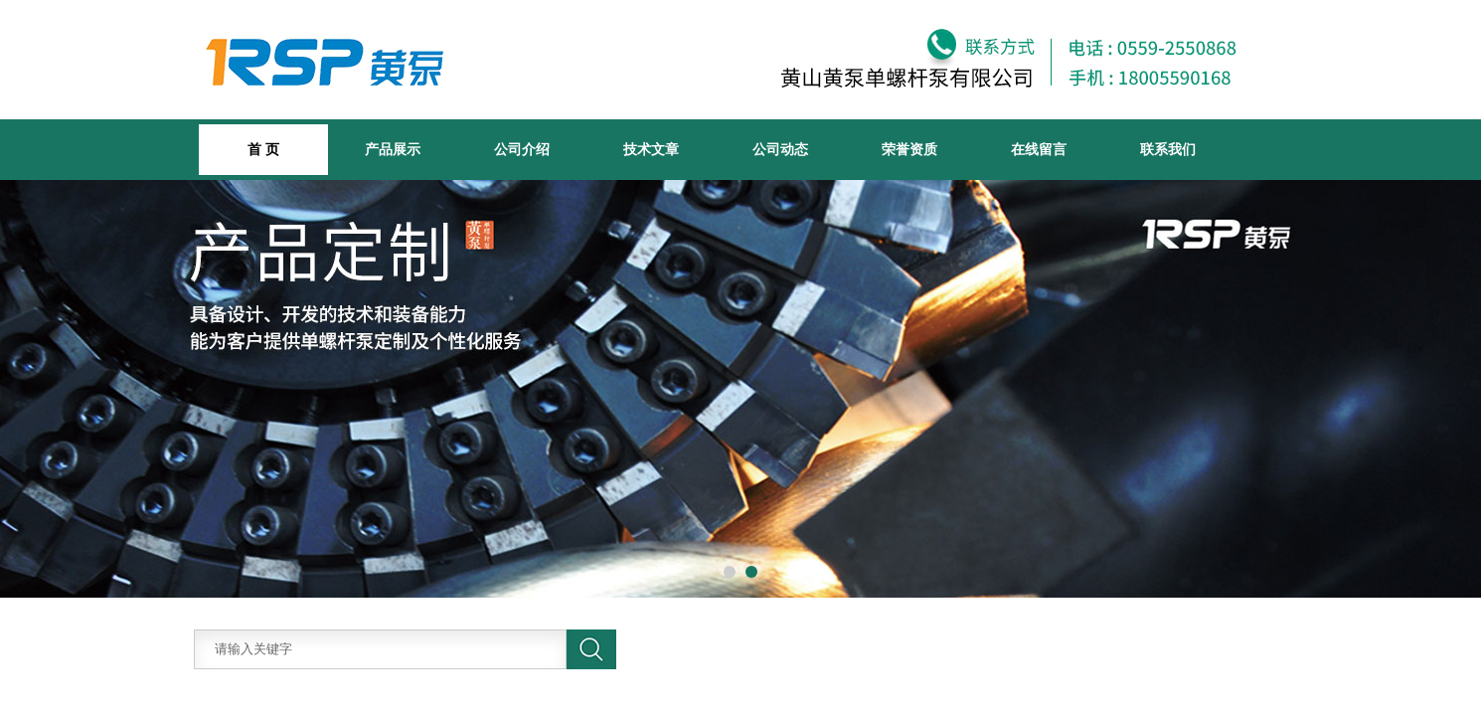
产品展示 (392, 149)
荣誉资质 (909, 149)
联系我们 (1168, 149)
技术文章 (651, 149)
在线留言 (1039, 149)
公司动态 (780, 149)
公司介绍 (522, 149)
